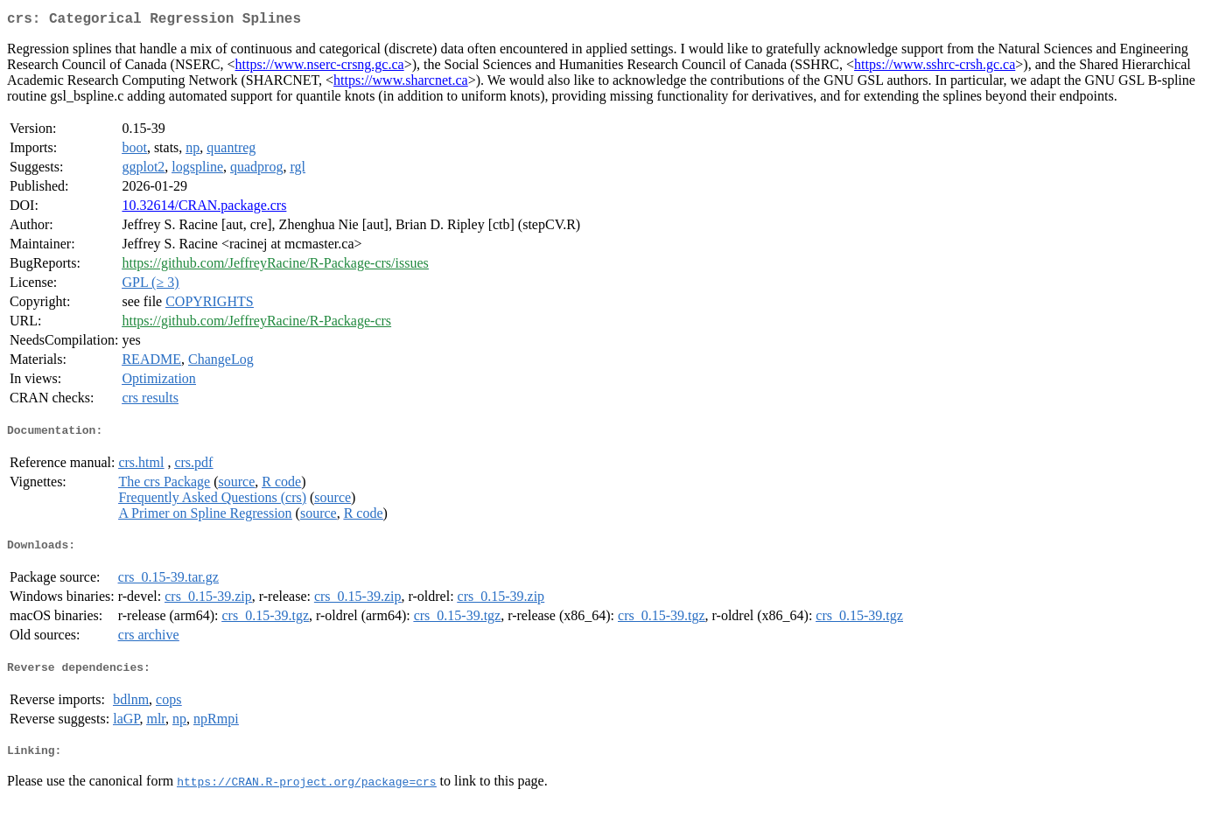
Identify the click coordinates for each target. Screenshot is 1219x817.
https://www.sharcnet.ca (400, 83)
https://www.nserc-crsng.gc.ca (319, 67)
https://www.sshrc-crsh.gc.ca (934, 67)
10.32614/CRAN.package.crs (204, 208)
